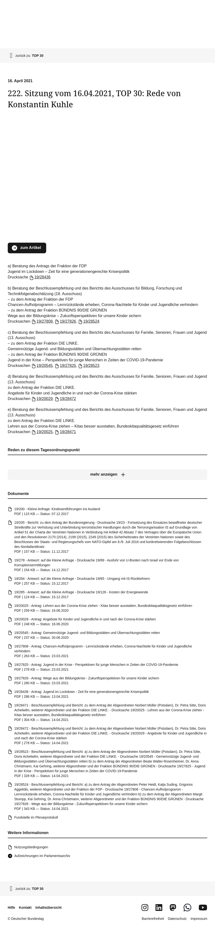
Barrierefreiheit (153, 919)
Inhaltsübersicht (48, 907)
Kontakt (25, 907)
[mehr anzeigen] (107, 474)
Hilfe (11, 907)
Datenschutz (177, 919)
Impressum (199, 919)
